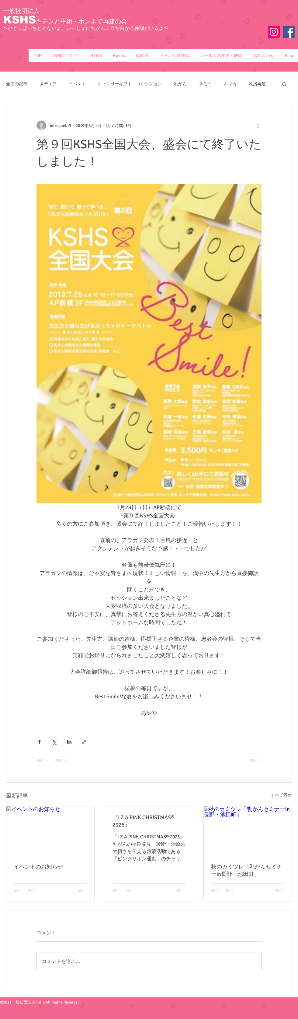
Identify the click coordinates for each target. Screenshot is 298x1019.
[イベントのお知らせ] (50, 831)
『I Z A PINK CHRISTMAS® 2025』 (143, 821)
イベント (77, 83)
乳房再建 (257, 83)
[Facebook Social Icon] (289, 32)
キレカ (230, 83)
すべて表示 (281, 795)
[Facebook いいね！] (279, 44)
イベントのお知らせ (38, 866)
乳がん (180, 83)
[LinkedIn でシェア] (69, 742)
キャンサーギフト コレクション (130, 83)
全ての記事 (16, 83)
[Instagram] (274, 32)
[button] (66, 55)
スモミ (205, 83)
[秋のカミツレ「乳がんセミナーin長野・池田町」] (248, 831)
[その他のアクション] (258, 125)
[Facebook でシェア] (39, 742)
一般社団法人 (21, 11)
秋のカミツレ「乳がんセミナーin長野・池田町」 (246, 870)
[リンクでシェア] (84, 742)
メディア (48, 83)
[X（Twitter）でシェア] (54, 742)
